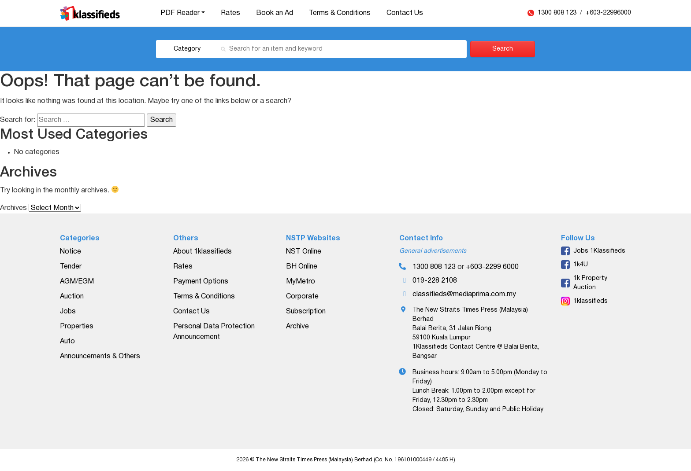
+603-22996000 (608, 13)
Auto (67, 342)
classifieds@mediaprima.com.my (464, 294)
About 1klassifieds (202, 252)
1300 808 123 (558, 13)
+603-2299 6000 (492, 267)
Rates (230, 13)
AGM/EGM (77, 282)
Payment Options (200, 282)
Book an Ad (274, 13)
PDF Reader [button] (180, 13)
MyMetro (300, 282)
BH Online (301, 267)
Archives (13, 208)
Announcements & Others (100, 356)
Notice (70, 252)
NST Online (303, 252)
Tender (71, 267)
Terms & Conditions (340, 13)
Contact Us (404, 13)
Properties (76, 327)
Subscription (306, 312)
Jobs (68, 312)
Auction (72, 297)
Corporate (302, 297)
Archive (297, 327)
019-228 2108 (434, 281)
